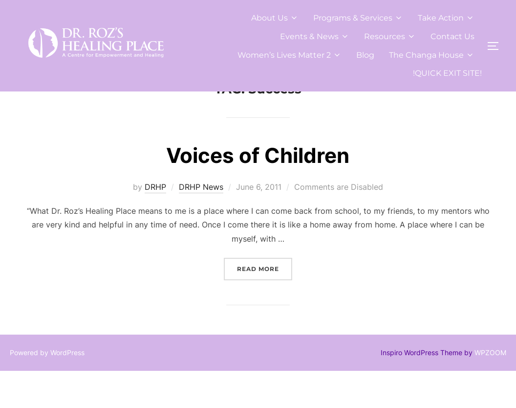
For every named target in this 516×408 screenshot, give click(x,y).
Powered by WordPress (47, 389)
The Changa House (431, 55)
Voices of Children (257, 192)
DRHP (155, 223)
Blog (365, 55)
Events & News (314, 36)
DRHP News (201, 223)
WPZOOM (490, 389)
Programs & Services (358, 18)
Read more (264, 305)
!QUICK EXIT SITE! (447, 73)
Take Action (446, 18)
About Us (275, 18)
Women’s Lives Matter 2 (289, 55)
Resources (390, 36)
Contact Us (452, 36)
